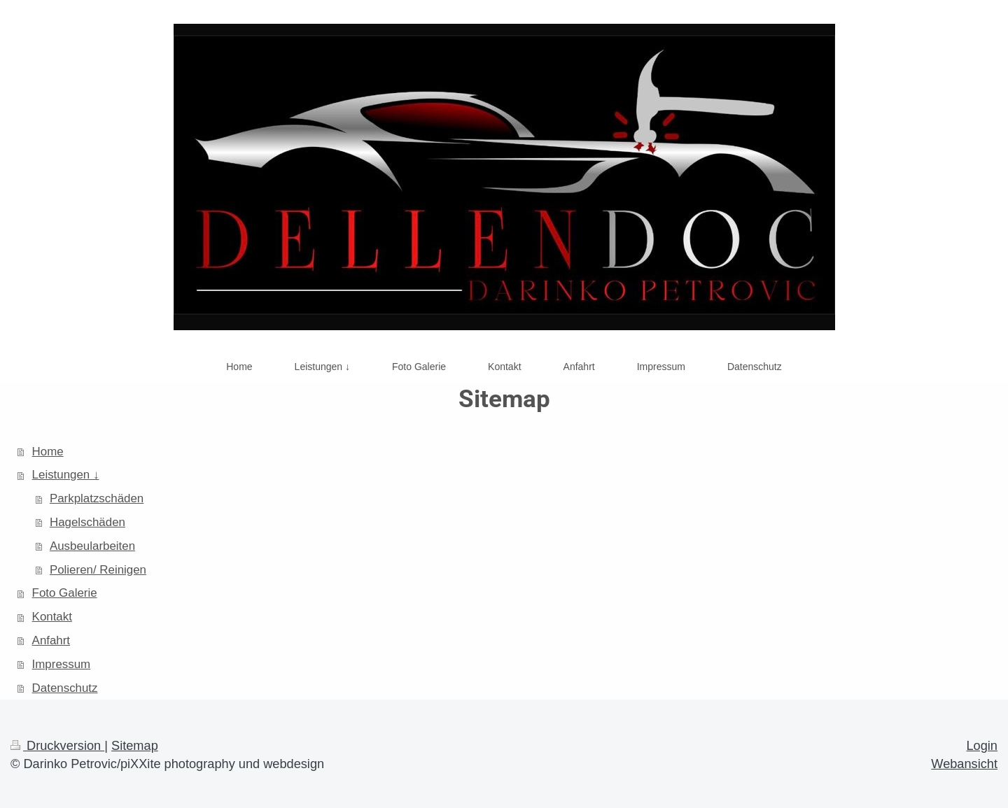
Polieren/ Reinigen (98, 569)
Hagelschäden (87, 522)
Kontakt (52, 616)
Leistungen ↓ (65, 474)
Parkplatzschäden (97, 498)
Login (981, 746)
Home (48, 451)
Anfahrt (51, 640)
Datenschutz (65, 688)
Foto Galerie (64, 593)
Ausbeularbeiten (92, 546)
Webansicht (964, 764)
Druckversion (57, 746)
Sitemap (134, 746)
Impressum (61, 664)
